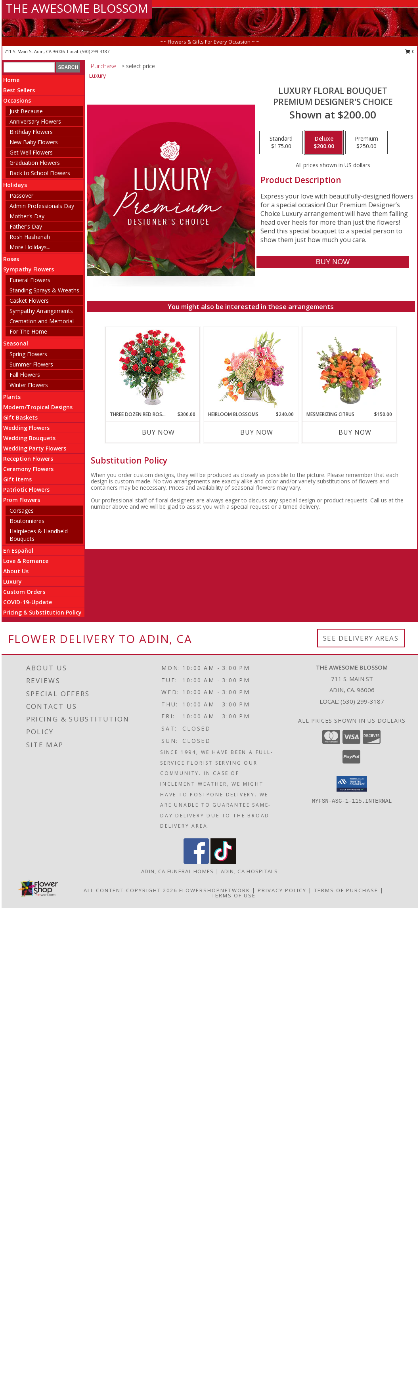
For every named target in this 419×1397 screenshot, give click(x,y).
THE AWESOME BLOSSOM (77, 8)
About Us (16, 571)
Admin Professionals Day (42, 206)
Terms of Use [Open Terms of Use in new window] (234, 895)
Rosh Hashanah (30, 236)
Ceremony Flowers (28, 469)
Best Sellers (19, 90)
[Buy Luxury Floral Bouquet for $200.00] (332, 262)
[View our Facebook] (196, 861)
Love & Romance (25, 561)
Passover (21, 195)
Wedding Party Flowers (34, 448)
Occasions (17, 100)
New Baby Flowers (34, 142)
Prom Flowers (21, 500)
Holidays (15, 185)
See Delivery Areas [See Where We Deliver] (361, 638)
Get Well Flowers (31, 152)
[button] (352, 784)
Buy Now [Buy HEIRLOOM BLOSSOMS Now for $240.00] (256, 432)
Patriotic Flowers (26, 489)
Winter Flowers (29, 385)
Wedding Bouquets (29, 438)
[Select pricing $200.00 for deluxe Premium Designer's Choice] (323, 142)
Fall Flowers (25, 374)
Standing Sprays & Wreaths (44, 290)
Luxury (12, 581)
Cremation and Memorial (42, 321)
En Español (18, 550)
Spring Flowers (28, 354)
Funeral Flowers (30, 280)
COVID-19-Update (27, 602)
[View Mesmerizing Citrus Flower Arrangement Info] (349, 369)
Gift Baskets (20, 417)
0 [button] (410, 51)
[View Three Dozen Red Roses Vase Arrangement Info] (152, 369)
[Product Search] (29, 67)
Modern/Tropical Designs (38, 407)
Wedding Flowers (26, 427)
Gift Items (17, 479)
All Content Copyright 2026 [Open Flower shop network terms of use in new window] (130, 890)
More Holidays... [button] (30, 247)
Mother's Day (27, 216)
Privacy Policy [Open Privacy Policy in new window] (282, 890)
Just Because (26, 111)
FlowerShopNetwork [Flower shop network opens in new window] (214, 890)
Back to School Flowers (40, 173)
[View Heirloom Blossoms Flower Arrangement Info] (251, 369)
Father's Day (26, 226)
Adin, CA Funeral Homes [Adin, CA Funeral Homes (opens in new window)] (177, 871)
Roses (11, 259)
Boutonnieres (27, 521)
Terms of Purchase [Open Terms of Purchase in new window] (346, 890)
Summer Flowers (31, 364)
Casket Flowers (29, 300)
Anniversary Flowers (35, 121)
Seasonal (15, 343)
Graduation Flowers (35, 162)
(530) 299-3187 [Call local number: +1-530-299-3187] (94, 51)
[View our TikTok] (223, 861)
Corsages (22, 510)
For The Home (28, 331)
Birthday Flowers (31, 132)
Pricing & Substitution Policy (42, 612)
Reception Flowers (28, 458)
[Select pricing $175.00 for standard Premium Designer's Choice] (281, 142)
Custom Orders (24, 591)
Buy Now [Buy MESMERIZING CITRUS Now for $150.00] (355, 432)
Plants (12, 397)
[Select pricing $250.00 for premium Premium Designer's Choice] (366, 142)
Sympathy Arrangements (41, 311)
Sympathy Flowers (28, 269)
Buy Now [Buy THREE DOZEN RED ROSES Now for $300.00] (158, 432)
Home (11, 80)
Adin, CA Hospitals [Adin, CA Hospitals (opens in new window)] (249, 871)
